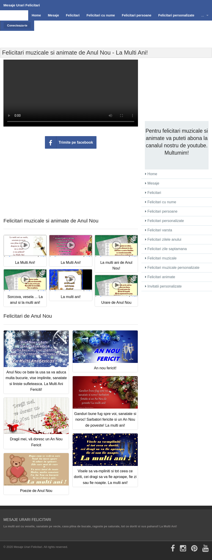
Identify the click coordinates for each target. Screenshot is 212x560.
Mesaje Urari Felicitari (21, 5)
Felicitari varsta (158, 230)
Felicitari (153, 193)
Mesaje (152, 183)
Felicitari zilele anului (163, 239)
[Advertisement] (122, 31)
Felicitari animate (160, 277)
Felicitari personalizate (164, 221)
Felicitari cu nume (160, 202)
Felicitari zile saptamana (166, 249)
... (202, 15)
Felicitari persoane (161, 211)
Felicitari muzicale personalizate (172, 267)
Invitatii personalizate (163, 286)
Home (151, 174)
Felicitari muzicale (161, 258)
